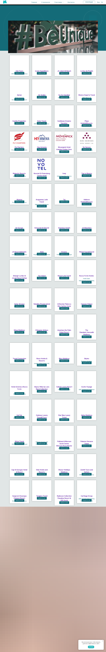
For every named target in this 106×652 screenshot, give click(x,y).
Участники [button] (58, 2)
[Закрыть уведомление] (102, 641)
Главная (34, 2)
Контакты (71, 2)
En (102, 2)
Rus (98, 2)
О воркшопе (46, 2)
